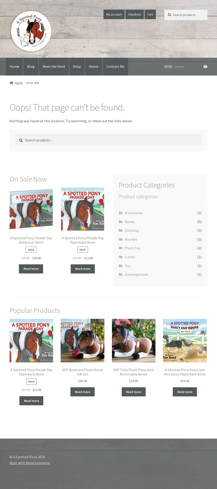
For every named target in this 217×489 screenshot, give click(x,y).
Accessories (134, 213)
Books (129, 221)
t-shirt (130, 257)
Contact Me (115, 66)
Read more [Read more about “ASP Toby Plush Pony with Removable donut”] (133, 392)
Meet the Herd (54, 66)
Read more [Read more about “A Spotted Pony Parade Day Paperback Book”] (82, 269)
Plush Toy (132, 248)
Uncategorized (136, 274)
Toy (127, 265)
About (93, 66)
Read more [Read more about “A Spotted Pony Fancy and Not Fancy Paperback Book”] (184, 392)
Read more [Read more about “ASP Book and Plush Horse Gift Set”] (82, 392)
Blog (31, 66)
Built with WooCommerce (30, 462)
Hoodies (131, 239)
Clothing (132, 230)
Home (14, 66)
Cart (150, 14)
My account (114, 14)
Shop (77, 66)
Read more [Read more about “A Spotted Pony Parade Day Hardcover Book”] (31, 269)
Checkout (134, 14)
